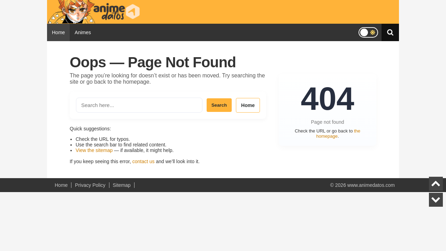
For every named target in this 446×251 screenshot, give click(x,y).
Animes (83, 32)
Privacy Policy (90, 185)
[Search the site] (139, 105)
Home (58, 32)
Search (219, 105)
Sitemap (122, 185)
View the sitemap (94, 150)
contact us (143, 161)
